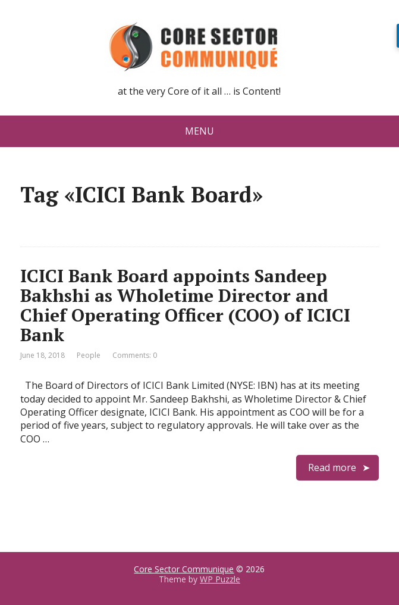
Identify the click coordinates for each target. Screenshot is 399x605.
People (88, 355)
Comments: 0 (134, 355)
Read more (332, 467)
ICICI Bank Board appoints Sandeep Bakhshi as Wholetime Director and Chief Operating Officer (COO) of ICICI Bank (185, 305)
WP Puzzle (220, 579)
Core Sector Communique (184, 569)
